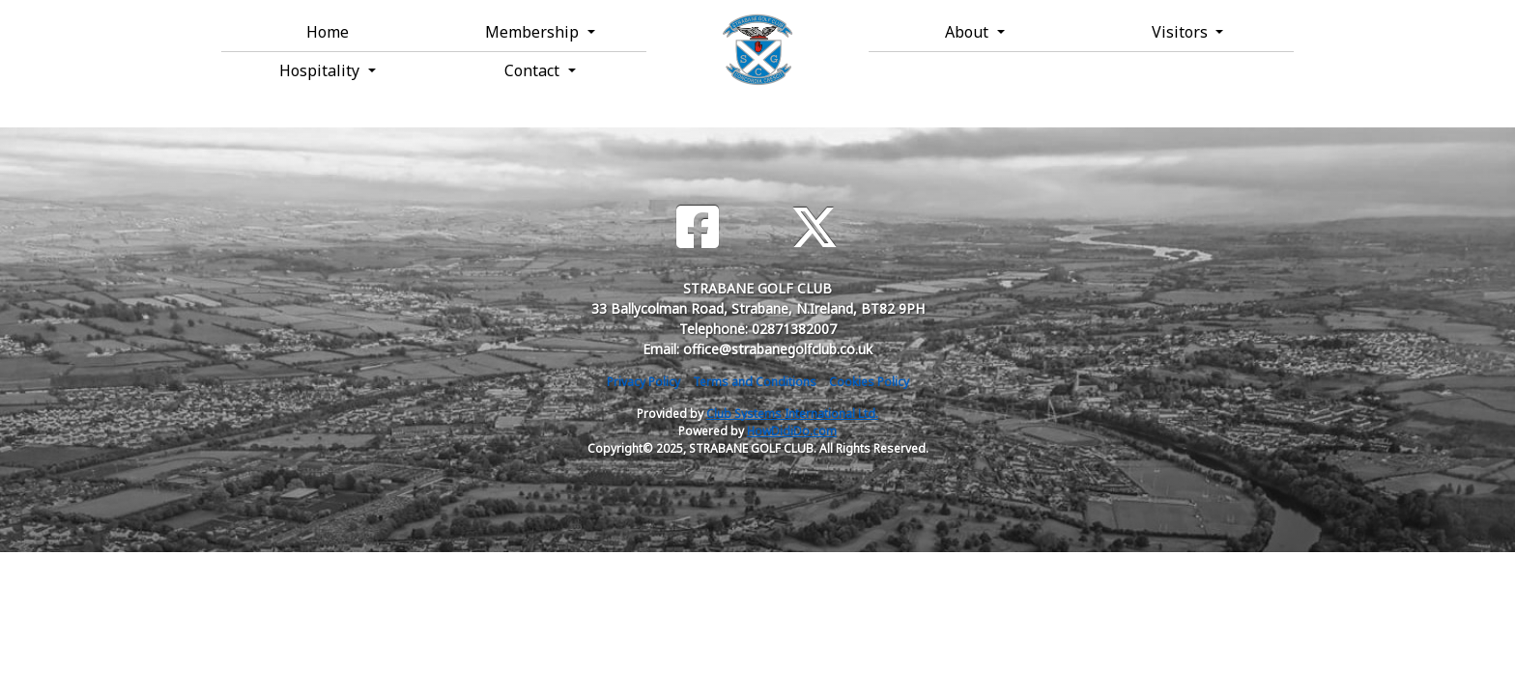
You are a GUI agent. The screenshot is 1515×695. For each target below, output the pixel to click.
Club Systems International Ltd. (792, 413)
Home (327, 31)
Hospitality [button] (321, 70)
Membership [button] (534, 31)
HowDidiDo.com (792, 431)
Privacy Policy (643, 382)
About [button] (968, 31)
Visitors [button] (1182, 31)
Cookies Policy (869, 382)
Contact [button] (533, 70)
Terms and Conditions (754, 382)
